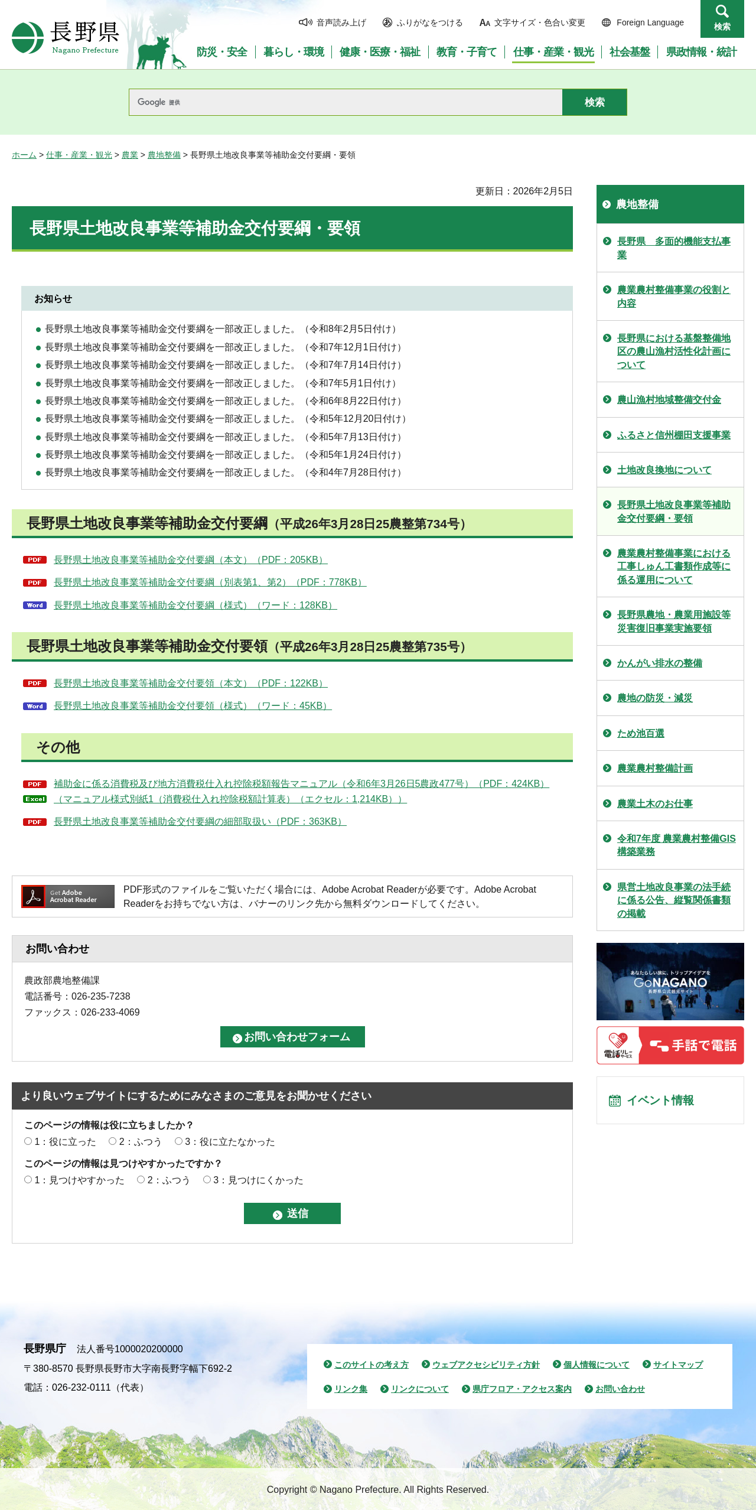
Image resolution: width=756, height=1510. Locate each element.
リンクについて (420, 1389)
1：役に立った (65, 1142)
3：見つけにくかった (258, 1180)
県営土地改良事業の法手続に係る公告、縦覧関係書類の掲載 (674, 900)
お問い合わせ (620, 1389)
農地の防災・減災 (655, 698)
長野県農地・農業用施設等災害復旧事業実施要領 (674, 621)
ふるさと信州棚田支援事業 (674, 435)
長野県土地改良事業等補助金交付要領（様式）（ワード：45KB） (193, 706)
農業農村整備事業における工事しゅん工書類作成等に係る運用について (674, 566)
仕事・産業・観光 (79, 155)
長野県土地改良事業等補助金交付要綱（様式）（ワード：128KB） (195, 605)
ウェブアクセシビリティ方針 (486, 1364)
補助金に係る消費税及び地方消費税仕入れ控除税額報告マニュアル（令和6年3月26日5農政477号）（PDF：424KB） (301, 784)
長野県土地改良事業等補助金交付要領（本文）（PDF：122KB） (191, 683)
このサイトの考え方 (371, 1364)
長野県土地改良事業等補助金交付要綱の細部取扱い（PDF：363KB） (200, 821)
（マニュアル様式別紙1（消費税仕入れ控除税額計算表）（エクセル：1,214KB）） (230, 799)
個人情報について (596, 1364)
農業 (130, 155)
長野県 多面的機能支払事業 (674, 247)
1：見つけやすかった (79, 1180)
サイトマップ (678, 1364)
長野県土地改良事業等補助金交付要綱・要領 (674, 511)
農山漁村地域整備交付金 (669, 400)
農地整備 (164, 155)
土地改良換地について (664, 470)
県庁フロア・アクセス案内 (522, 1389)
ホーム (24, 155)
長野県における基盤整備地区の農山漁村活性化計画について (674, 351)
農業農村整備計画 (655, 768)
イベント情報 (662, 1101)
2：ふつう (140, 1142)
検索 (722, 26)
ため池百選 (640, 733)
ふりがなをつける (430, 22)
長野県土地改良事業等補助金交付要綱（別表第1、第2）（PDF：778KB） (210, 582)
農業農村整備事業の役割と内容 (674, 296)
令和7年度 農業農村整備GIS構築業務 (676, 845)
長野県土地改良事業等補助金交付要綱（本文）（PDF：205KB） (191, 560)
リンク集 (350, 1389)
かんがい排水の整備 (659, 663)
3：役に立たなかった (230, 1142)
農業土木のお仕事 (655, 804)
